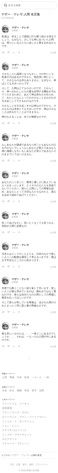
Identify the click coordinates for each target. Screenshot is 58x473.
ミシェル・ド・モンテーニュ (18, 421)
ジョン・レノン (10, 425)
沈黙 (41, 390)
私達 (26, 377)
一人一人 (37, 377)
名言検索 (5, 455)
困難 (19, 390)
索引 (25, 464)
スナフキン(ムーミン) (14, 430)
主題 (18, 464)
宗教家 (15, 30)
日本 (19, 377)
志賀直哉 (7, 408)
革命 (26, 390)
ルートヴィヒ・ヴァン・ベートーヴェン (24, 417)
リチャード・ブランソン (15, 443)
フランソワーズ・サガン (15, 412)
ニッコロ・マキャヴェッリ (17, 434)
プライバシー (42, 464)
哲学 (34, 390)
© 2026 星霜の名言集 (29, 470)
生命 (4, 390)
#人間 (53, 52)
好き (11, 390)
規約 (31, 464)
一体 (46, 377)
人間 (4, 377)
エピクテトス (9, 439)
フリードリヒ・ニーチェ (15, 403)
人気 (12, 464)
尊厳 (11, 377)
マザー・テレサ (20, 27)
